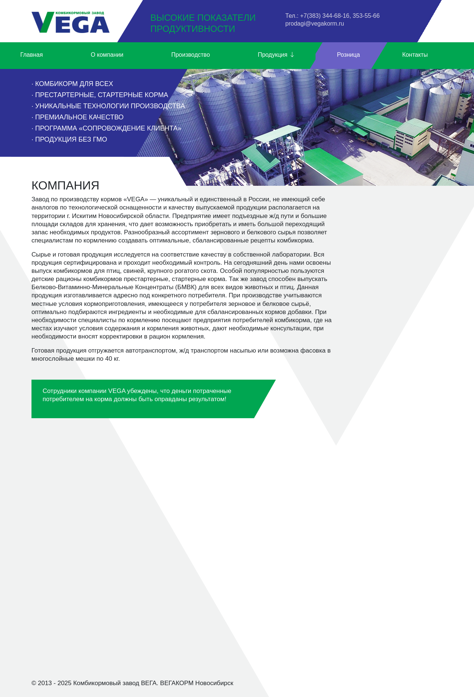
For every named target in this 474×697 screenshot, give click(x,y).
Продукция (276, 55)
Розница (348, 55)
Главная (31, 55)
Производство (190, 55)
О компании (107, 55)
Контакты (415, 55)
